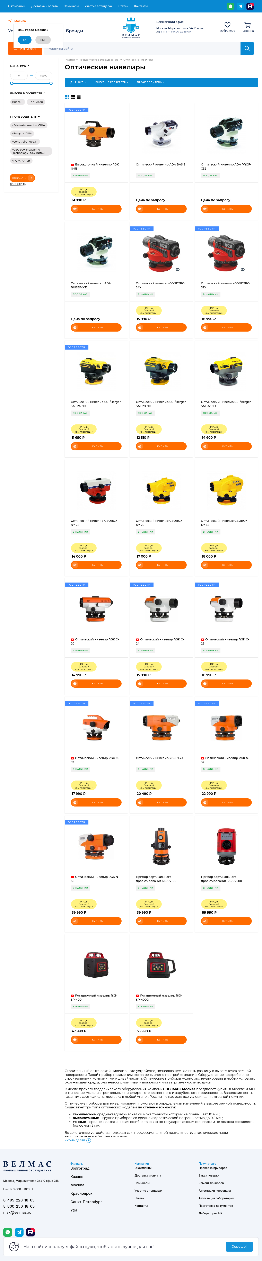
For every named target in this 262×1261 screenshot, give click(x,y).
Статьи (123, 6)
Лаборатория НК (210, 1213)
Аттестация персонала (215, 1190)
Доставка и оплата (44, 6)
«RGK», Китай (21, 160)
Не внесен (35, 101)
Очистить (18, 184)
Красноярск (81, 1193)
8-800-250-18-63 (19, 1206)
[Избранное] (227, 26)
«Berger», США (22, 133)
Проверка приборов (213, 1168)
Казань (76, 1176)
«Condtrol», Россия (24, 141)
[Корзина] (248, 26)
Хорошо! (239, 1247)
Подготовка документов (216, 1205)
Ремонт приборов (211, 1183)
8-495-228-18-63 (19, 1200)
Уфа (73, 1210)
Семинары (71, 6)
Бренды (74, 30)
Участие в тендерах (98, 6)
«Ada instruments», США (28, 125)
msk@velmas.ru (17, 1212)
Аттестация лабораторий (216, 1198)
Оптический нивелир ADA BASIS (160, 164)
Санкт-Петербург (86, 1202)
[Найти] (247, 48)
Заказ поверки (209, 1175)
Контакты (141, 6)
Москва (77, 1185)
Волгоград (79, 1168)
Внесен (17, 101)
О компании (16, 6)
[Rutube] (250, 6)
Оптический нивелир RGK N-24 (159, 758)
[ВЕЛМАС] (131, 27)
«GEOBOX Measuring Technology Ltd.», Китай (28, 151)
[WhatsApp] (230, 6)
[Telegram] (240, 6)
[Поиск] (145, 48)
